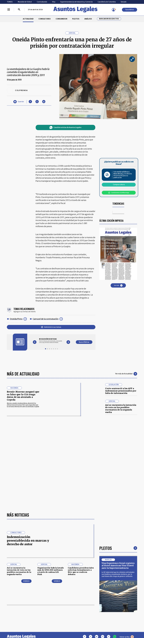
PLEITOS (75, 19)
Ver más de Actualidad (126, 374)
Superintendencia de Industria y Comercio (76, 2)
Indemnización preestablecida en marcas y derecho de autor (28, 540)
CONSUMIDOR (61, 19)
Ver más (118, 285)
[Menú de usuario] (113, 9)
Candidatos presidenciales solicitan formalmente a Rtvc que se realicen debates (81, 571)
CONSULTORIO (44, 19)
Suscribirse (129, 10)
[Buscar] (19, 9)
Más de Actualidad (23, 374)
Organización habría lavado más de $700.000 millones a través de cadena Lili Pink (50, 571)
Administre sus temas (51, 327)
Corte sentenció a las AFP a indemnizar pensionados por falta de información (120, 391)
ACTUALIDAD (28, 19)
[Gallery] (51, 340)
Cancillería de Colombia (107, 2)
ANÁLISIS (88, 19)
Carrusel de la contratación (45, 319)
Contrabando (42, 2)
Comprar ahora (119, 185)
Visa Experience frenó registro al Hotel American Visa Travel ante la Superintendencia (118, 565)
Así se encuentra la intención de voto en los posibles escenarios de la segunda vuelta (120, 409)
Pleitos (105, 548)
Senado (123, 2)
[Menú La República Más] (8, 9)
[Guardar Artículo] (19, 101)
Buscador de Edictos (109, 19)
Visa (53, 2)
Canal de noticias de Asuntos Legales (65, 127)
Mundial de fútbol (25, 2)
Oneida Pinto (16, 319)
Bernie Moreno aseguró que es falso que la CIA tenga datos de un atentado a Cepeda (23, 395)
